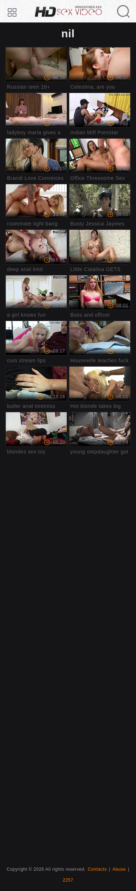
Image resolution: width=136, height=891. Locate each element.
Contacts (97, 869)
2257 (68, 880)
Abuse (119, 869)
